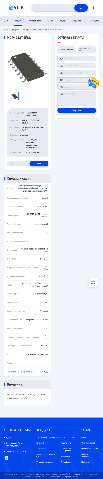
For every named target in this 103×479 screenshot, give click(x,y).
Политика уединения (85, 455)
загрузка (95, 21)
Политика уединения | (14, 474)
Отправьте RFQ (79, 21)
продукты (18, 21)
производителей (35, 21)
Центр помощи (87, 462)
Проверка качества (89, 449)
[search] (81, 8)
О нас (50, 21)
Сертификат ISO (88, 443)
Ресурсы (62, 21)
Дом (6, 21)
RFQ (39, 163)
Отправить (76, 110)
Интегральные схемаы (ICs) (34, 29)
